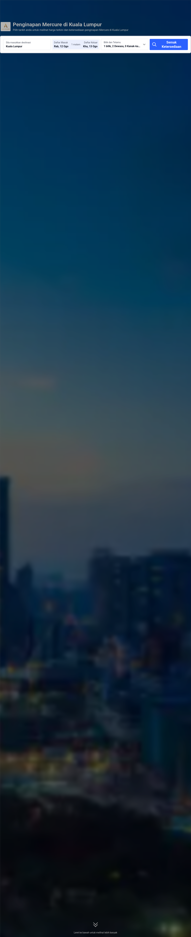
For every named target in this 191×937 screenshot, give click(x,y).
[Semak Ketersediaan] (169, 44)
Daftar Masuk (61, 42)
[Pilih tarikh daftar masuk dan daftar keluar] (64, 44)
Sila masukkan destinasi (18, 42)
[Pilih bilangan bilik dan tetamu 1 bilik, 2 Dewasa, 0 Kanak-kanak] (124, 44)
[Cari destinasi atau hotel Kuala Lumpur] (27, 44)
